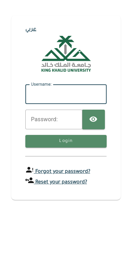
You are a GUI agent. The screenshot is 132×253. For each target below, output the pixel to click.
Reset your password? (60, 183)
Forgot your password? (62, 172)
